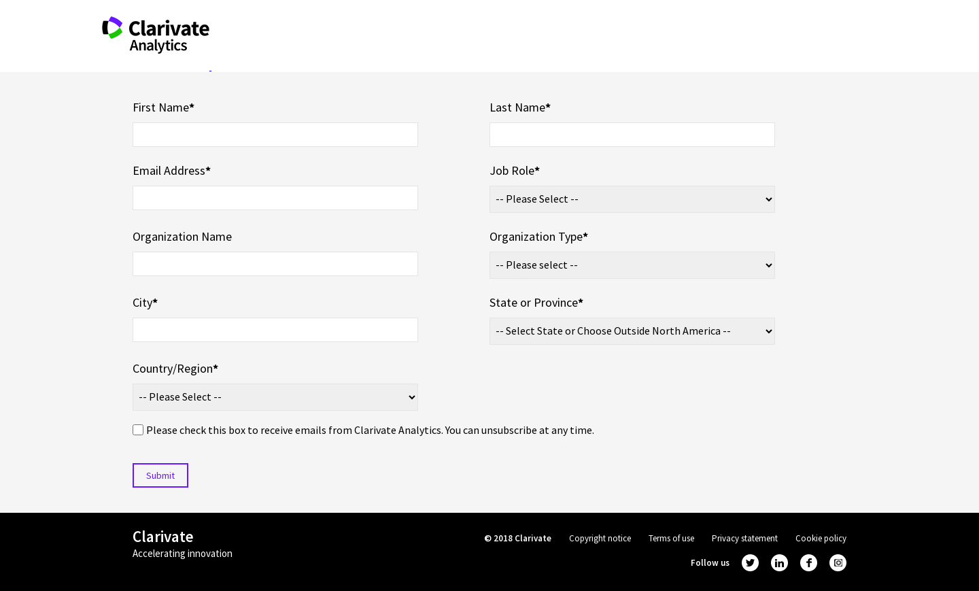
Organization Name (182, 236)
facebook (808, 562)
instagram (837, 562)
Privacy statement (745, 538)
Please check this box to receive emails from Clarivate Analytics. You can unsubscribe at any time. (370, 429)
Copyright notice (600, 538)
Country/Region (175, 368)
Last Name (520, 107)
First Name (163, 107)
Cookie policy (820, 538)
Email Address (172, 170)
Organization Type (539, 236)
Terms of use (671, 538)
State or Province (536, 302)
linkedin (779, 562)
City (145, 302)
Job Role (515, 170)
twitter (750, 562)
